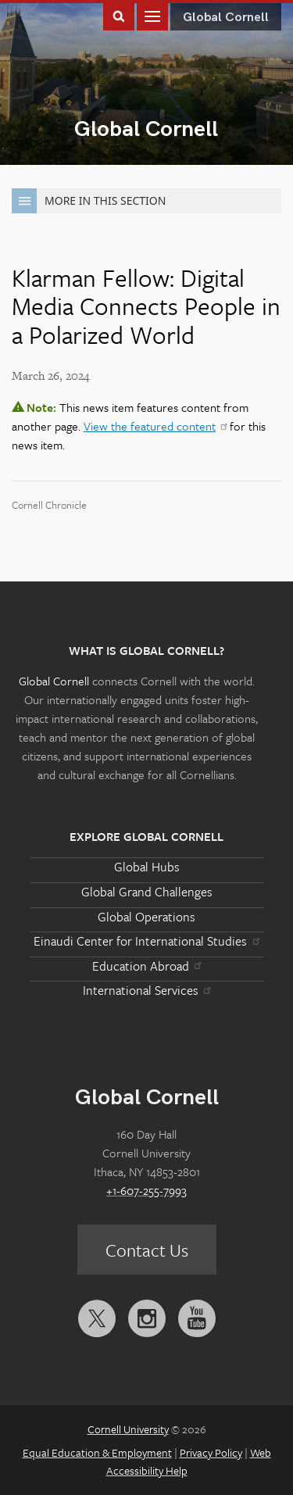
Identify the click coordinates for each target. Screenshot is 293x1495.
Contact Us (146, 1250)
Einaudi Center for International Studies (146, 941)
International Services (146, 990)
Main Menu (152, 15)
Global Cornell (146, 129)
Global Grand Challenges (147, 891)
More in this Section (89, 200)
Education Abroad (146, 966)
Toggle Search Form (118, 15)
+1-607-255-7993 (146, 1190)
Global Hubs (147, 866)
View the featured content (155, 426)
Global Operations (146, 916)
